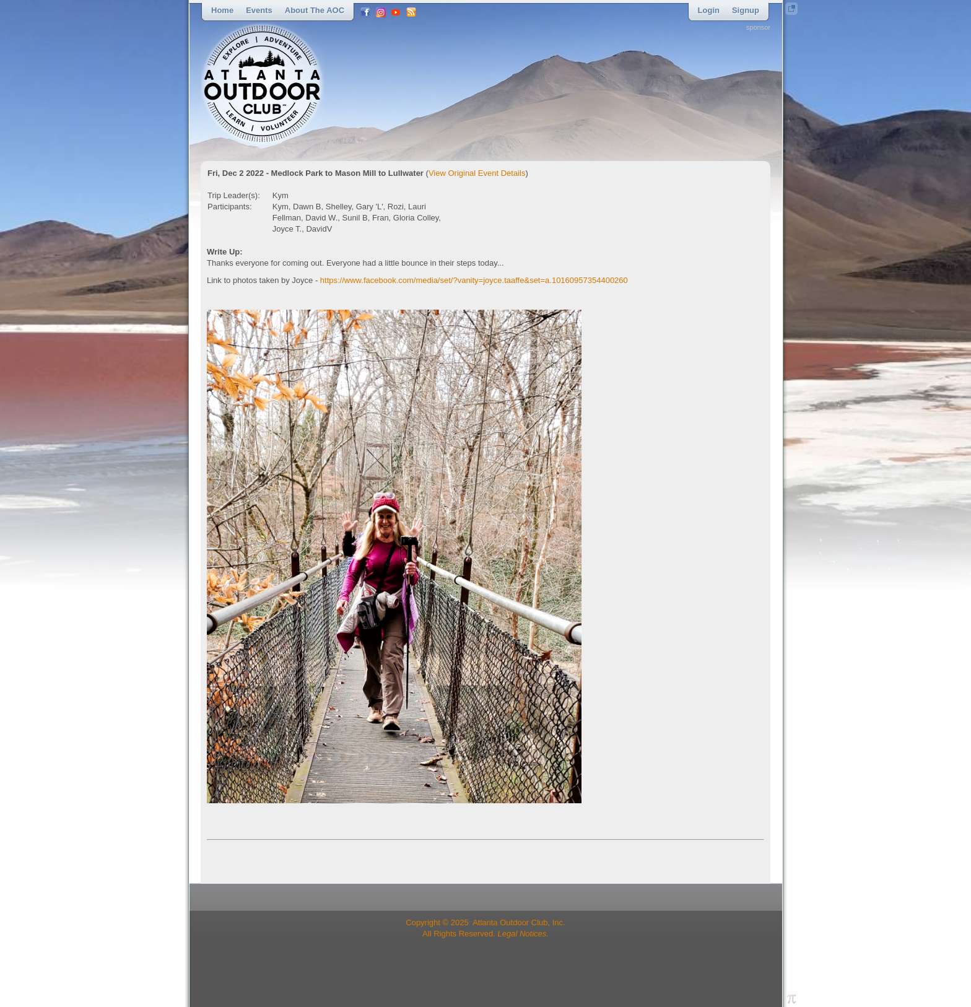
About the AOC (314, 10)
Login (709, 10)
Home (222, 10)
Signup (745, 10)
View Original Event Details (477, 173)
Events (259, 10)
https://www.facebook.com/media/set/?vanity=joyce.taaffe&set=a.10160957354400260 (474, 280)
